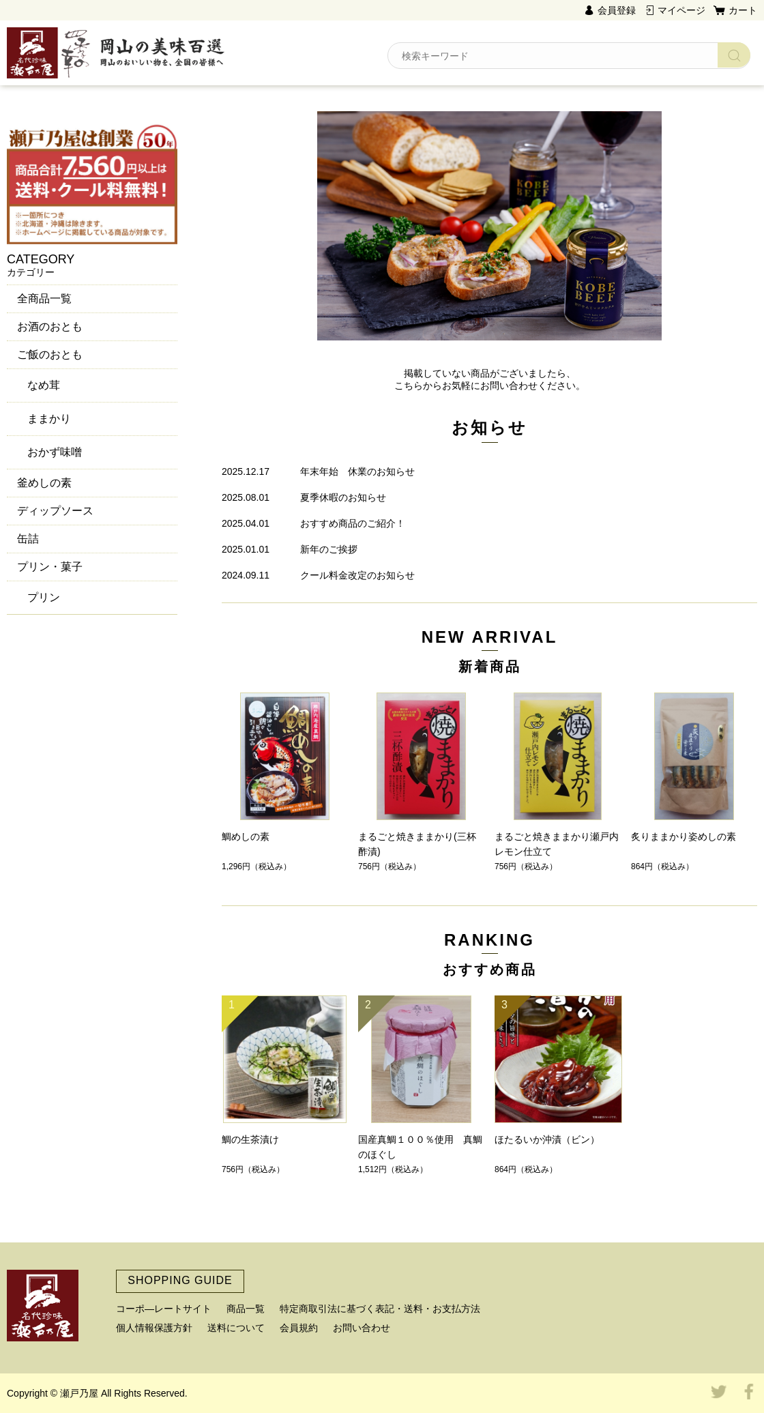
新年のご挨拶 (328, 549)
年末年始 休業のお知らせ (357, 471)
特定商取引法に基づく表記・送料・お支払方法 (380, 1308)
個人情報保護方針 (154, 1327)
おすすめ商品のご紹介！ (352, 523)
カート (743, 10)
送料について (236, 1327)
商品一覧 (245, 1308)
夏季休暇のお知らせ (343, 497)
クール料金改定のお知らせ (357, 575)
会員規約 (299, 1327)
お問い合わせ (361, 1327)
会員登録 (617, 10)
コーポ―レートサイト (163, 1308)
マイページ (681, 10)
